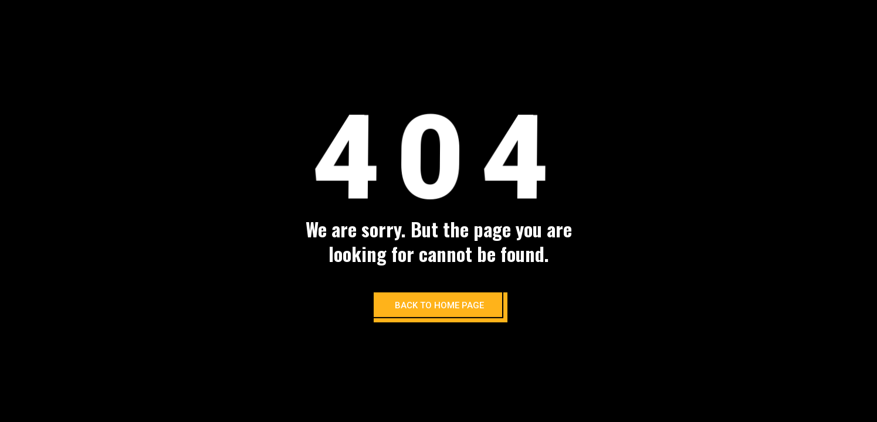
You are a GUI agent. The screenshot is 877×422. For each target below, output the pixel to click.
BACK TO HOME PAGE (439, 305)
